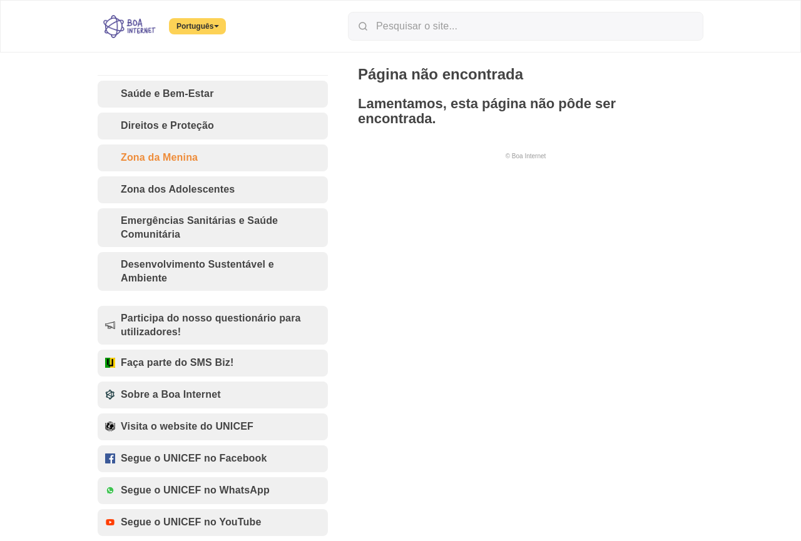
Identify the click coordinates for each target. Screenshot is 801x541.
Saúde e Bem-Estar (159, 94)
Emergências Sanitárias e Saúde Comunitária (191, 227)
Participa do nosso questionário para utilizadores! (203, 325)
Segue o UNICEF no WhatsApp (187, 490)
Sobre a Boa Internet (163, 395)
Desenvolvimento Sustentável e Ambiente (189, 271)
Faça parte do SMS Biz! (169, 363)
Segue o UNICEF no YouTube (183, 522)
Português (197, 26)
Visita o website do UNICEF (179, 427)
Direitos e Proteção (159, 126)
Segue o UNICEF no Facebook (186, 459)
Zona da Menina (151, 158)
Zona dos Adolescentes (170, 190)
